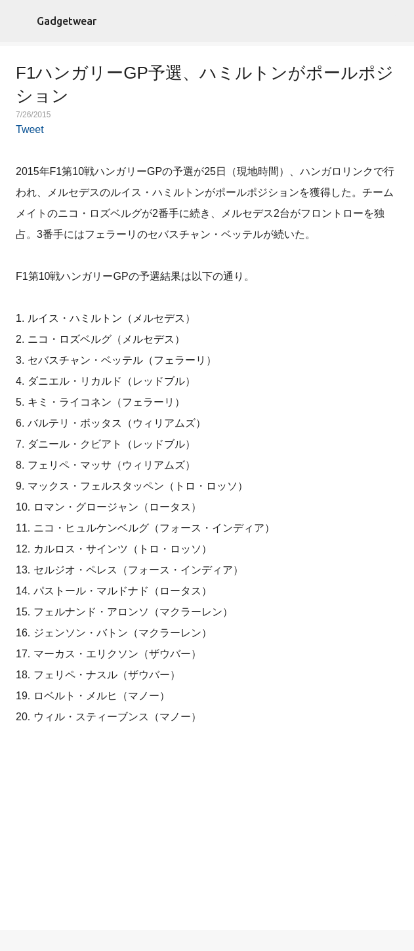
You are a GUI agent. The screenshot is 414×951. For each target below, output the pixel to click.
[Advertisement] (207, 830)
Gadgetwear (66, 21)
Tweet (30, 129)
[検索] (396, 21)
